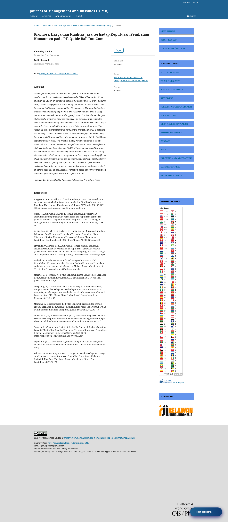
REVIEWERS (167, 98)
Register (186, 2)
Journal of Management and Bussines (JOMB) (69, 10)
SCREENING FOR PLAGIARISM (176, 106)
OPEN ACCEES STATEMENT (174, 123)
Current (34, 16)
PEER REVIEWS (168, 115)
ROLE (163, 149)
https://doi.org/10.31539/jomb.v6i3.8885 (58, 73)
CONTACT (165, 141)
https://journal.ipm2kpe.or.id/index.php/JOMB (68, 443)
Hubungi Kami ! (204, 512)
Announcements (63, 16)
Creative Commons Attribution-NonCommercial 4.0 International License (99, 437)
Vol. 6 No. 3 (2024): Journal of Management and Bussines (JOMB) (82, 25)
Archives (46, 16)
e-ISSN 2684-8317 (169, 39)
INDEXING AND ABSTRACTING (177, 158)
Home (36, 25)
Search (191, 16)
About (79, 16)
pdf (120, 50)
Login (195, 2)
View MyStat (178, 382)
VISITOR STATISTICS (171, 132)
